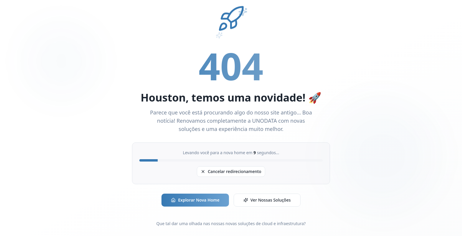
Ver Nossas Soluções (267, 200)
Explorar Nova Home (195, 200)
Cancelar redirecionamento (231, 171)
